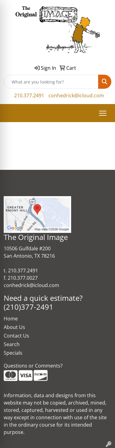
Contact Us (16, 335)
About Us (14, 327)
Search (12, 344)
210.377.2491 (29, 95)
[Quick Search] (51, 82)
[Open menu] (103, 113)
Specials (13, 352)
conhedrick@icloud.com (76, 95)
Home (11, 318)
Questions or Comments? (33, 365)
